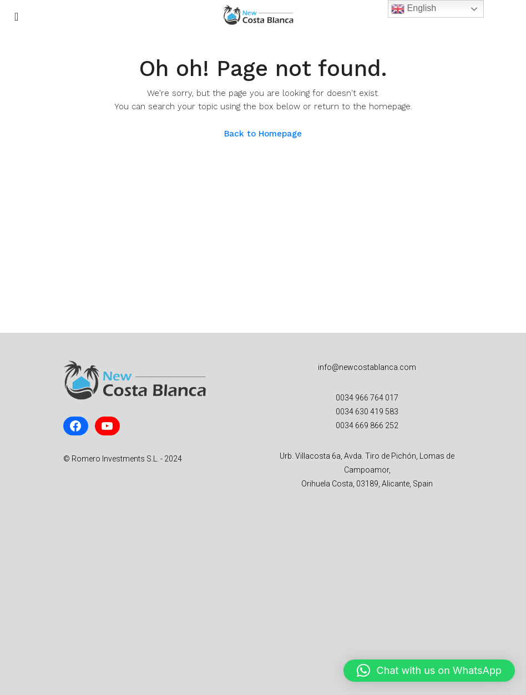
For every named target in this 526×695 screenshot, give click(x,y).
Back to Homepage (263, 134)
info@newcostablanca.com (367, 367)
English (413, 9)
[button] (429, 671)
